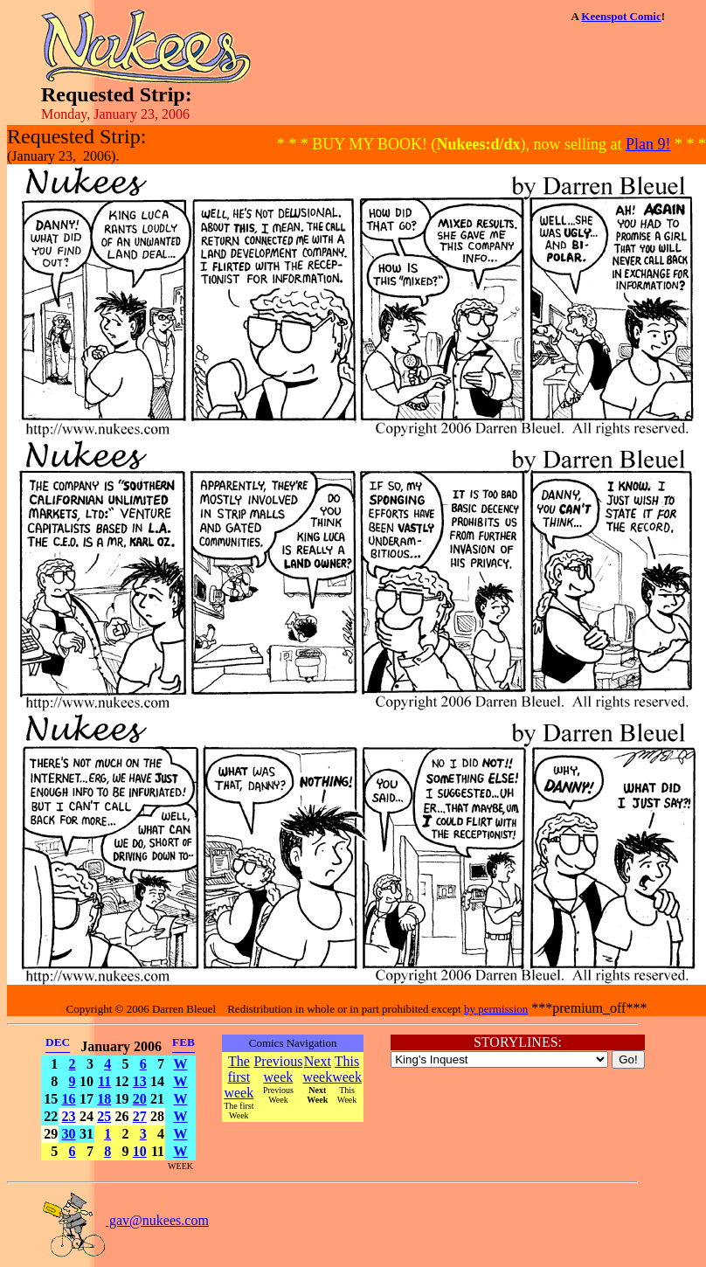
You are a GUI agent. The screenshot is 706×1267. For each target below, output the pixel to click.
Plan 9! (648, 144)
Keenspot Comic (621, 16)
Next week (317, 1069)
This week (347, 1069)
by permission (496, 1008)
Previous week (277, 1069)
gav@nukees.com (125, 1220)
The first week (238, 1077)
